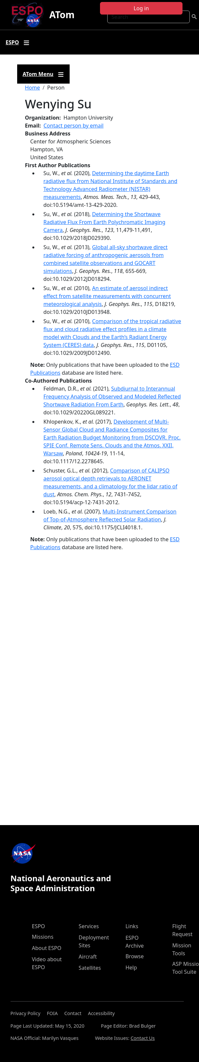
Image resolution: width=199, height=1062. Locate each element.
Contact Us (143, 1038)
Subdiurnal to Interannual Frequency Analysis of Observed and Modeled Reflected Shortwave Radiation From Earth (112, 396)
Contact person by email (74, 125)
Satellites (90, 967)
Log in (141, 8)
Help (131, 967)
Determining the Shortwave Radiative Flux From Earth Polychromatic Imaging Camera (105, 222)
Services (89, 926)
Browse (134, 956)
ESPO (38, 926)
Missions (42, 936)
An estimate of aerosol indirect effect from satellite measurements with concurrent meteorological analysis (107, 296)
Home (32, 87)
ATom (61, 14)
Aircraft (88, 956)
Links (131, 926)
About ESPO (46, 948)
